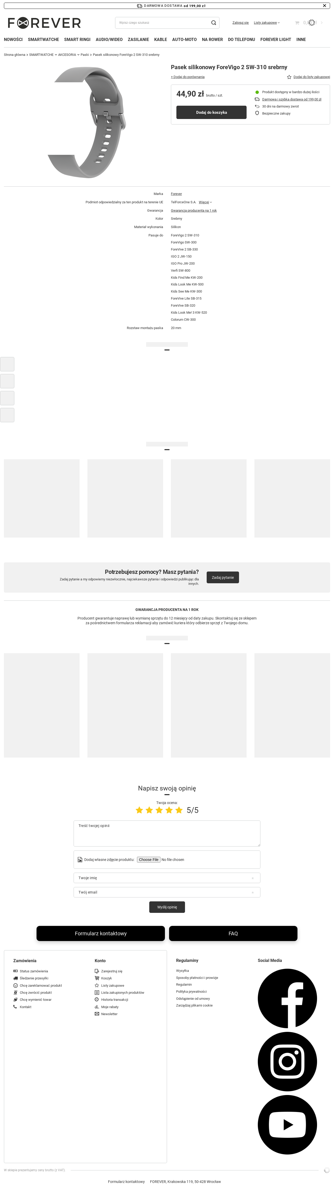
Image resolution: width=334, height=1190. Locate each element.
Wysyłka (182, 971)
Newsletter (109, 1014)
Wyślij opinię (167, 907)
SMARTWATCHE (43, 39)
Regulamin (184, 984)
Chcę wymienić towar (35, 1000)
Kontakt (25, 1007)
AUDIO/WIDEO (109, 39)
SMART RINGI (77, 39)
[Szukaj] (213, 23)
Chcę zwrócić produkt (36, 993)
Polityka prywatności (191, 991)
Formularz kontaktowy (101, 933)
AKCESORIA (67, 55)
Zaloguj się (240, 23)
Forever (176, 194)
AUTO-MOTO (184, 39)
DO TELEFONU (241, 39)
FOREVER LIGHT (275, 39)
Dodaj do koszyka (211, 112)
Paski (85, 55)
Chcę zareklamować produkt (41, 985)
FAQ (233, 933)
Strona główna (14, 55)
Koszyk (106, 978)
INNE (301, 39)
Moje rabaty (109, 1007)
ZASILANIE (138, 39)
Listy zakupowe (265, 23)
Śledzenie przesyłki (34, 978)
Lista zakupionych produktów (122, 993)
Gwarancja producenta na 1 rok (194, 210)
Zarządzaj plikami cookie (194, 1005)
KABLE (160, 39)
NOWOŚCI (13, 39)
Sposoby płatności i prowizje (197, 978)
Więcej (204, 202)
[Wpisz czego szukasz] (167, 23)
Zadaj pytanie (223, 577)
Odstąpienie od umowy (193, 999)
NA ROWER (212, 39)
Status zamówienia (34, 971)
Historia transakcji (114, 1000)
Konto (100, 960)
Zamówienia (25, 960)
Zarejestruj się (111, 971)
